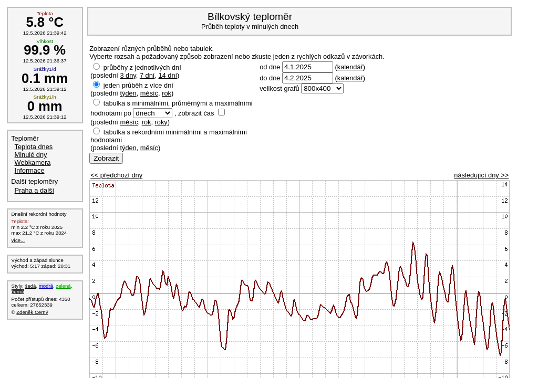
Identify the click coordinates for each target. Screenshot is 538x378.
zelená (63, 286)
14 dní (168, 75)
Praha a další (34, 190)
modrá (46, 286)
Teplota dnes (34, 147)
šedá (30, 286)
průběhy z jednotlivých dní (142, 67)
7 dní (147, 75)
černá (18, 292)
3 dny (128, 75)
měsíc (149, 93)
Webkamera (33, 162)
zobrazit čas (196, 113)
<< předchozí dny (116, 175)
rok (166, 93)
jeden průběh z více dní (138, 85)
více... (18, 240)
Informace (30, 170)
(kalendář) (350, 67)
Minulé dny (31, 155)
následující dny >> (481, 175)
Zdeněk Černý (32, 312)
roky (161, 122)
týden (128, 93)
